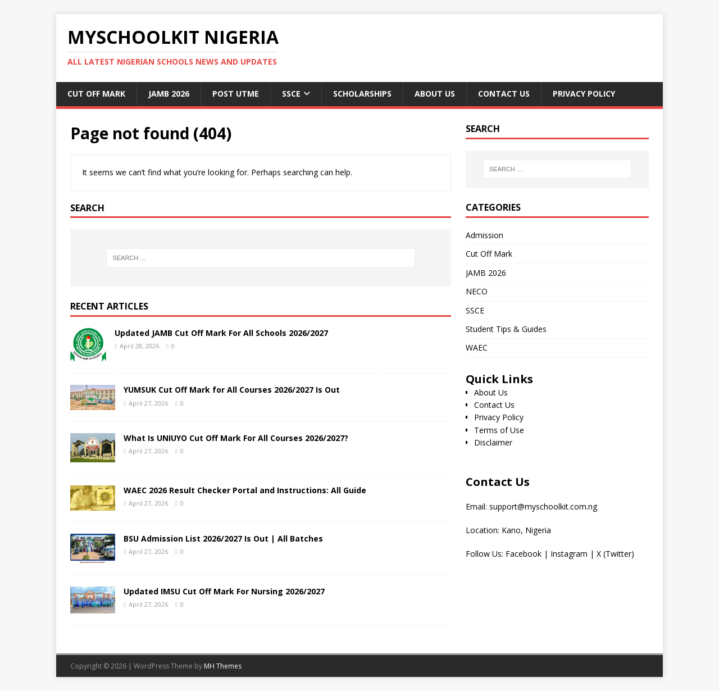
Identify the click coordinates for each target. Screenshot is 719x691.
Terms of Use (499, 430)
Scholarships (362, 93)
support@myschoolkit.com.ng (543, 506)
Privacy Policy (584, 93)
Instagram (569, 553)
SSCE (291, 93)
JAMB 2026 (168, 93)
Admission (484, 235)
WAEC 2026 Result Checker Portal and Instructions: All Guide (245, 490)
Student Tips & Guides (506, 329)
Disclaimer (493, 442)
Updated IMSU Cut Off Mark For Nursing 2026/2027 (224, 591)
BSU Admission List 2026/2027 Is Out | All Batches (223, 538)
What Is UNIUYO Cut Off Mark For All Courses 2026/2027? (236, 438)
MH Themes (223, 666)
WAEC (477, 347)
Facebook (523, 553)
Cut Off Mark (96, 93)
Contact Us (504, 93)
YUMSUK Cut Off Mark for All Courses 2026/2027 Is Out (232, 389)
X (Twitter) (615, 553)
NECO (477, 291)
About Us (435, 93)
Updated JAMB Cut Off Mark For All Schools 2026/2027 (221, 333)
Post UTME (235, 93)
